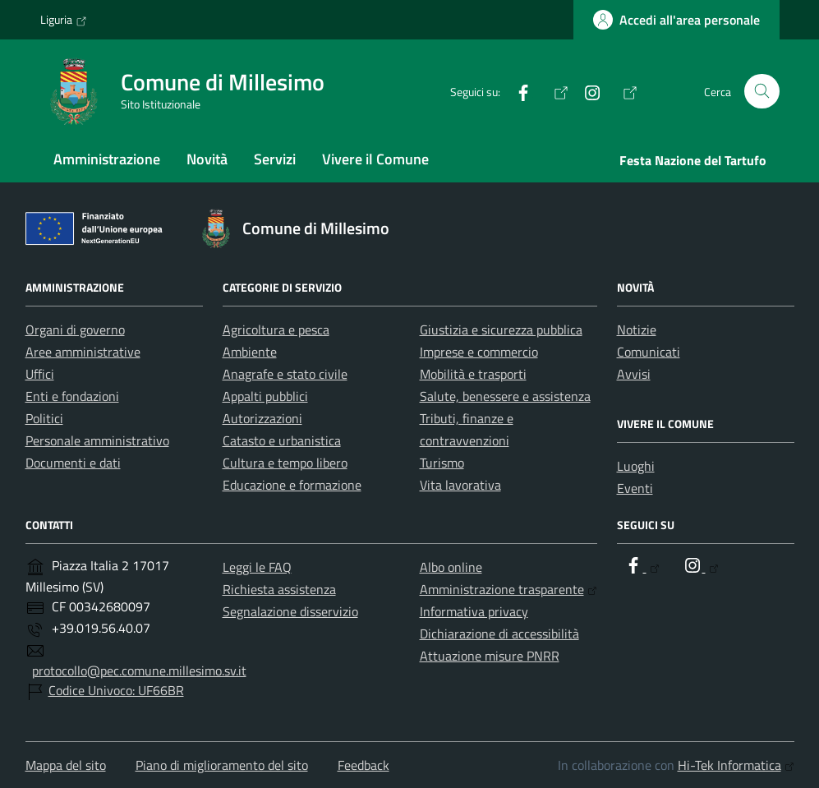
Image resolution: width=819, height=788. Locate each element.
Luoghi (636, 466)
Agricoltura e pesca (276, 329)
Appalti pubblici (265, 396)
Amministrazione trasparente (508, 589)
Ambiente (250, 352)
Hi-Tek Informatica (736, 765)
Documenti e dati (73, 462)
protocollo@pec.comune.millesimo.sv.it (139, 670)
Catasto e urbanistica (282, 440)
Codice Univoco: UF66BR (116, 690)
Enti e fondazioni (72, 396)
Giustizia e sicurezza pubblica (501, 329)
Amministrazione (106, 159)
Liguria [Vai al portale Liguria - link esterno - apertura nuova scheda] (63, 20)
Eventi (635, 488)
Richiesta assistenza (279, 589)
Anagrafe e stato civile (285, 374)
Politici (44, 418)
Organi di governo (75, 329)
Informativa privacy (474, 611)
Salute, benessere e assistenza (505, 396)
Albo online (451, 567)
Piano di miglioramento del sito (222, 765)
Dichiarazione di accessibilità (499, 633)
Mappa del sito (65, 765)
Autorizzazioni (262, 418)
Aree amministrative (82, 352)
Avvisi (634, 374)
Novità (207, 159)
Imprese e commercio (479, 352)
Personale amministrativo (97, 440)
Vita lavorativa (460, 485)
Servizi (275, 159)
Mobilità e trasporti (473, 374)
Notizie (636, 329)
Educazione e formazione (292, 485)
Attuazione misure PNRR (489, 656)
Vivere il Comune (375, 159)
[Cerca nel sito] (762, 91)
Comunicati (648, 352)
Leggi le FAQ (257, 567)
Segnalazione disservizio (290, 611)
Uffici (39, 374)
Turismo (442, 462)
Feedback (363, 765)
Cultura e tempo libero (285, 462)
